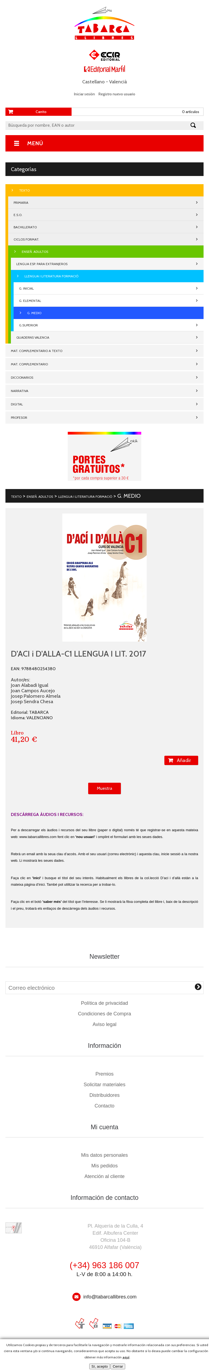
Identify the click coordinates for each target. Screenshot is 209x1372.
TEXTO (24, 190)
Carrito (41, 111)
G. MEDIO (34, 313)
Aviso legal (104, 1024)
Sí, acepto (99, 1366)
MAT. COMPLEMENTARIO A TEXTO (36, 351)
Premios (105, 1074)
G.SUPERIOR (28, 325)
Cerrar (118, 1366)
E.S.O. (18, 215)
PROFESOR (19, 417)
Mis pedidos (104, 1165)
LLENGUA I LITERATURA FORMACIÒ (51, 276)
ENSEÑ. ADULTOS (35, 252)
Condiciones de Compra (104, 1013)
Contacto (105, 1106)
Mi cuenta (104, 1127)
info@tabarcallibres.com (109, 1297)
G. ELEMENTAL (30, 301)
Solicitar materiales (104, 1084)
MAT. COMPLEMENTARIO (29, 364)
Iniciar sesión (84, 94)
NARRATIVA (19, 391)
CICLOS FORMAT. (26, 239)
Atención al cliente (104, 1176)
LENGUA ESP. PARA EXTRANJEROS (41, 264)
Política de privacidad (104, 1003)
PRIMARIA (21, 203)
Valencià (118, 82)
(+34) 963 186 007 (104, 1265)
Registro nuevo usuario (117, 94)
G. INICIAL (26, 288)
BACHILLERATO (25, 227)
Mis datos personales (104, 1155)
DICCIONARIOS (22, 377)
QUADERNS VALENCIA (32, 337)
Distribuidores (104, 1095)
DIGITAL (17, 404)
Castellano (93, 82)
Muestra (104, 788)
